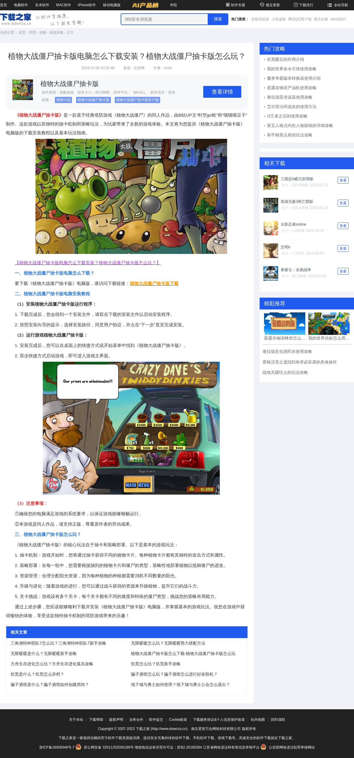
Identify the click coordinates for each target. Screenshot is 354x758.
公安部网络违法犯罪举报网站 (287, 747)
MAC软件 (63, 5)
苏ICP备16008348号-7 (57, 747)
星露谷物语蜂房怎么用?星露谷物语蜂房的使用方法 (284, 338)
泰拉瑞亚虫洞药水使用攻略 (287, 351)
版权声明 (116, 720)
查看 (343, 180)
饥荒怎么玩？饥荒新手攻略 (156, 663)
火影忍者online (293, 224)
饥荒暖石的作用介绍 (285, 59)
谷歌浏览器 (260, 19)
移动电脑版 (112, 5)
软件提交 (156, 720)
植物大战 (63, 100)
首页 (3, 5)
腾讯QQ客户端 (300, 19)
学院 (173, 5)
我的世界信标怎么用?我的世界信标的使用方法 (329, 338)
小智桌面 (279, 19)
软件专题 (235, 5)
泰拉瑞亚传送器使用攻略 (289, 97)
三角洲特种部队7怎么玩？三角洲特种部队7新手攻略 (58, 643)
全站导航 (337, 5)
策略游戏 (67, 92)
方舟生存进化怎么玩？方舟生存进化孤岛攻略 (52, 663)
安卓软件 (42, 5)
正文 (70, 32)
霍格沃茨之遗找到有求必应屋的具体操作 (300, 362)
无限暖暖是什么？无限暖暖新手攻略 (44, 653)
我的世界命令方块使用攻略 (292, 68)
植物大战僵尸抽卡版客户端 (137, 100)
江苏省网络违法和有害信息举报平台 (231, 747)
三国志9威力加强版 (297, 179)
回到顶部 (278, 720)
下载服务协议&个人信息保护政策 (219, 720)
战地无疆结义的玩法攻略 (285, 372)
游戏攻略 (56, 32)
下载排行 (303, 5)
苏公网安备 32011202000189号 (105, 747)
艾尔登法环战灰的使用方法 (292, 106)
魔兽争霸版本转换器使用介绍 (294, 78)
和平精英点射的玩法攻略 (289, 135)
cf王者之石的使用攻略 (287, 116)
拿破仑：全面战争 (296, 270)
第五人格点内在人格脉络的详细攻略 (300, 125)
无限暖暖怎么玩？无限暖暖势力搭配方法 (168, 643)
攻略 (42, 32)
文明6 (285, 247)
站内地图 (258, 720)
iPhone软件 (87, 5)
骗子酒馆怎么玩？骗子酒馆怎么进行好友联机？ (174, 674)
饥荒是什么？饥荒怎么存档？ (37, 674)
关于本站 (76, 720)
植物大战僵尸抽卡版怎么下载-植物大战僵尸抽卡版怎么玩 (183, 653)
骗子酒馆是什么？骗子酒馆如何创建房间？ (50, 684)
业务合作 (136, 720)
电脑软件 (21, 5)
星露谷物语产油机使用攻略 (292, 87)
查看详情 (222, 92)
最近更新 (269, 5)
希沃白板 (321, 19)
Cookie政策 (178, 720)
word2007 (338, 19)
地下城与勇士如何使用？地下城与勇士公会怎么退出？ (180, 684)
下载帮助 (96, 720)
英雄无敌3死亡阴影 (297, 201)
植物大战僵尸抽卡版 (93, 100)
